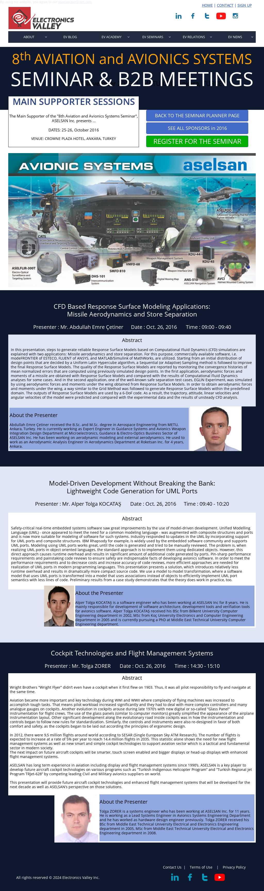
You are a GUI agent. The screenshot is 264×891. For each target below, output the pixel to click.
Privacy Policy (234, 867)
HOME (207, 5)
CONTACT (225, 5)
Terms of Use (201, 867)
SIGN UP (244, 5)
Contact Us (172, 867)
